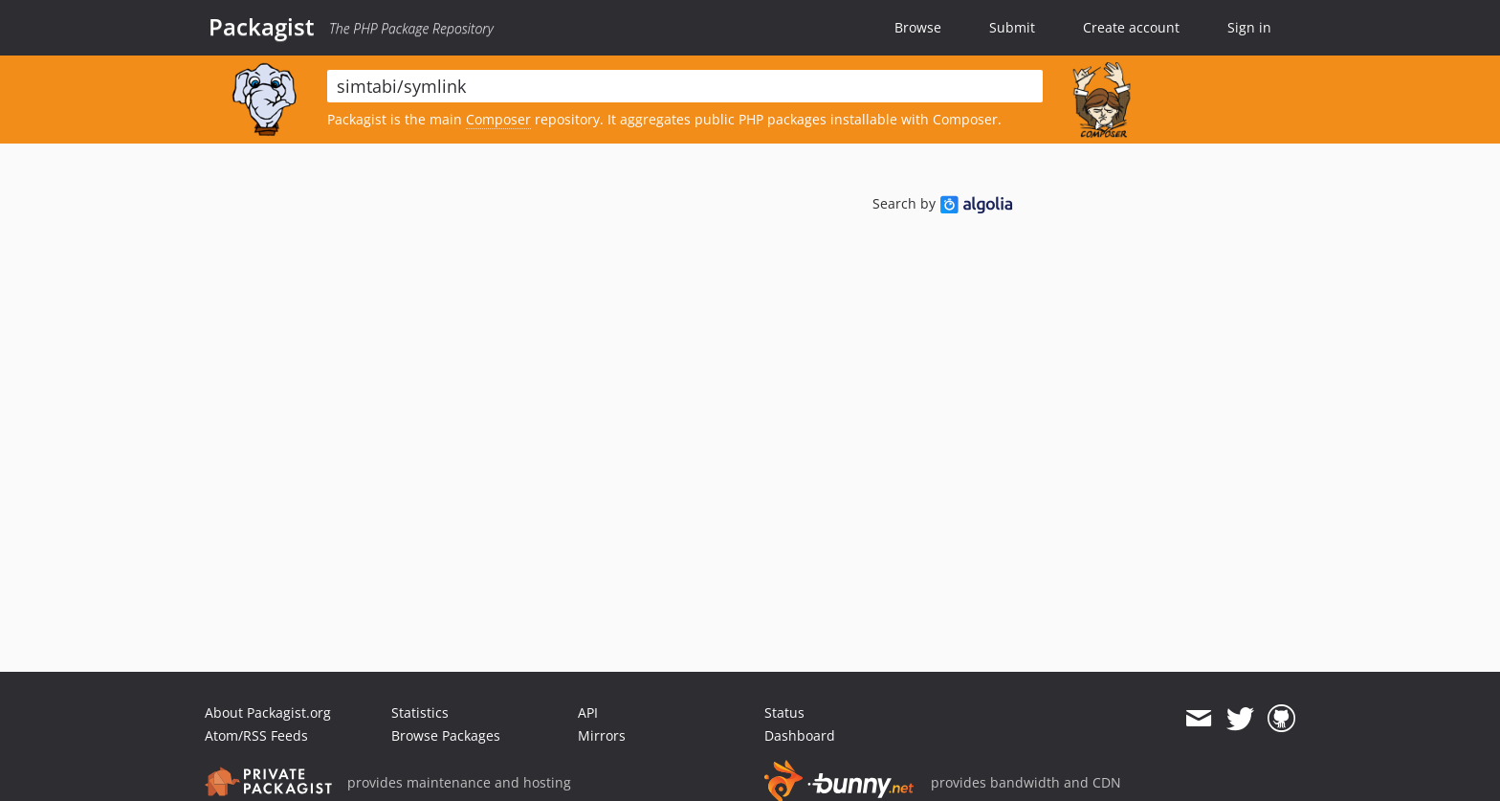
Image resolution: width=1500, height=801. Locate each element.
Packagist (262, 26)
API (588, 712)
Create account (1131, 27)
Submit (1012, 27)
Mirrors (602, 735)
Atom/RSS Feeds (256, 735)
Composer (498, 119)
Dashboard (799, 735)
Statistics (420, 712)
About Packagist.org (268, 712)
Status (784, 712)
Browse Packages (445, 735)
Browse (917, 27)
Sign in (1249, 27)
